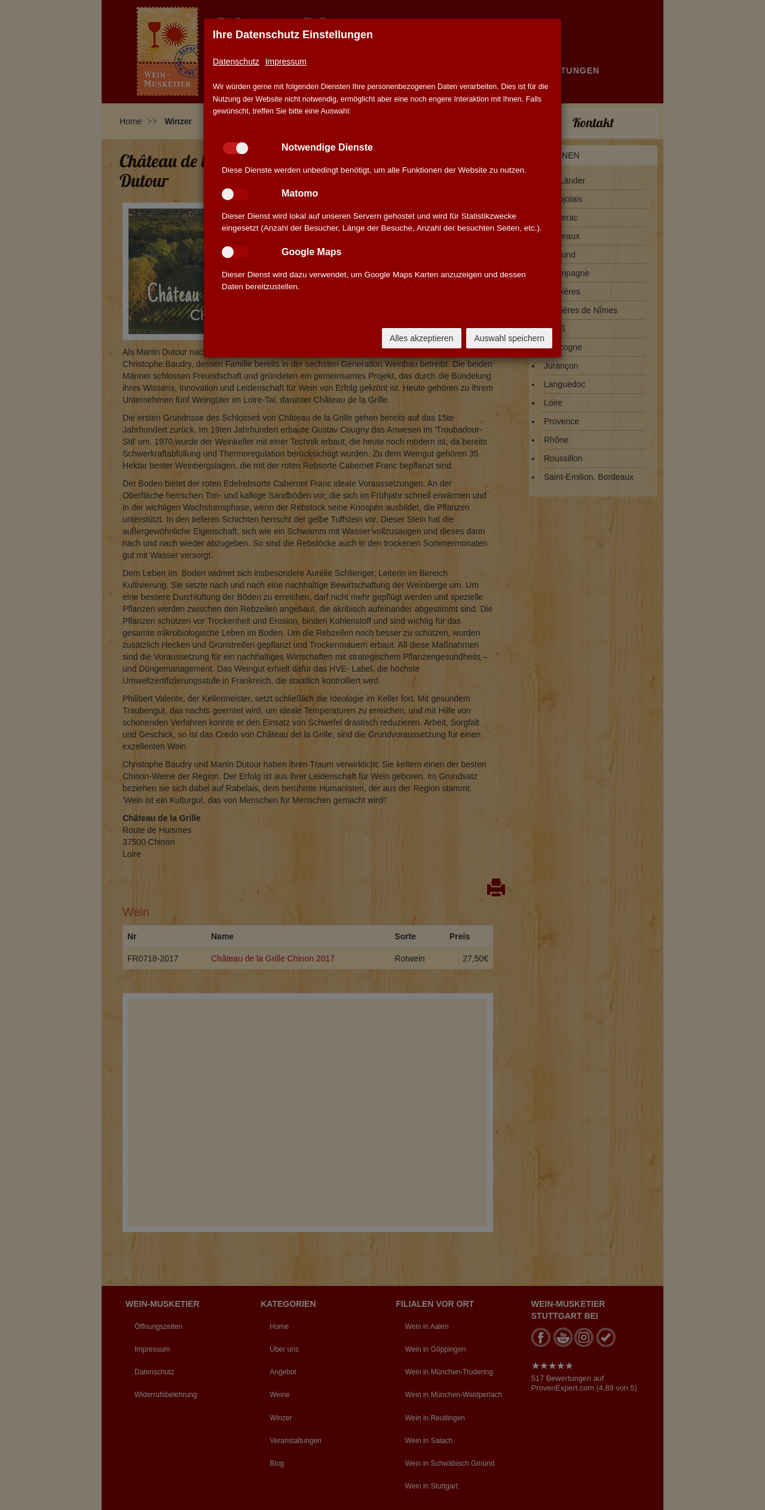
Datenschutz (236, 61)
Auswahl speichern (509, 338)
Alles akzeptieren (422, 338)
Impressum (286, 61)
